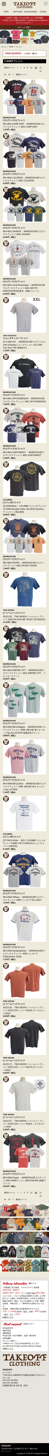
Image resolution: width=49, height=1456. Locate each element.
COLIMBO (7, 500)
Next (46, 37)
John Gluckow (9, 335)
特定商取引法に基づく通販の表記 (26, 1449)
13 (40, 71)
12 (40, 68)
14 (5, 74)
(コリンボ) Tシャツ (12, 502)
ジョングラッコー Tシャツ (15, 338)
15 (9, 74)
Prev (3, 37)
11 (36, 68)
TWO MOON (8, 610)
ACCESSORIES (30, 12)
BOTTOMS (17, 12)
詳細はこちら (7, 1317)
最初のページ (9, 68)
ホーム (3, 47)
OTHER (43, 12)
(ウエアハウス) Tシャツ (14, 120)
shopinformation (7, 1449)
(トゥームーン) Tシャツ (14, 613)
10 (31, 68)
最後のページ (21, 74)
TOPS (6, 12)
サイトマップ (6, 1451)
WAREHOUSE (9, 117)
